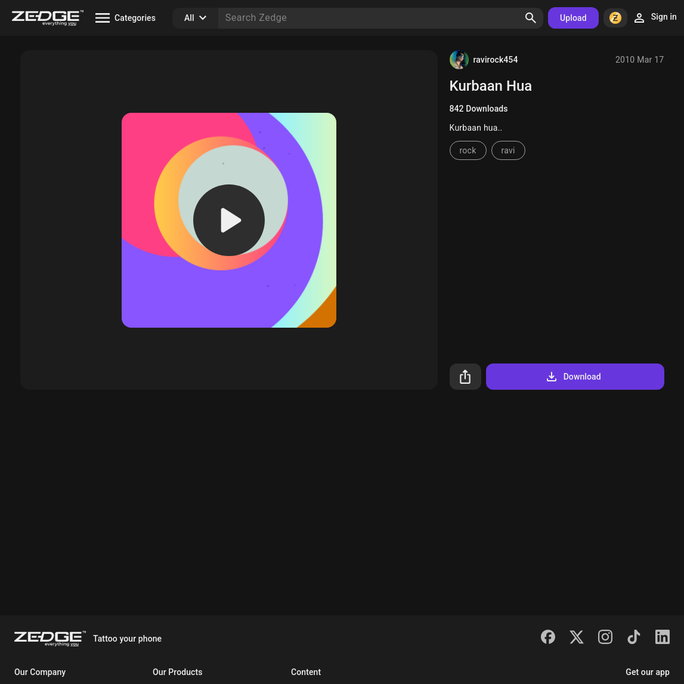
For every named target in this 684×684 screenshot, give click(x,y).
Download (572, 376)
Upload (573, 18)
